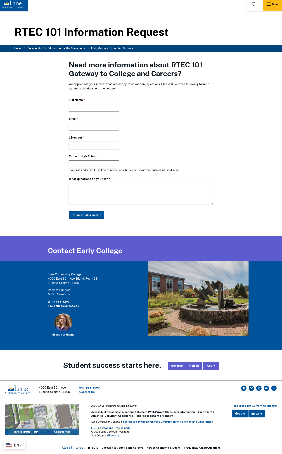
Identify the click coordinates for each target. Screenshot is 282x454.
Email (72, 118)
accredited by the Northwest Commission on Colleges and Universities (167, 421)
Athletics (96, 415)
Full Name (76, 100)
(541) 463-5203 (59, 301)
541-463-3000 (90, 387)
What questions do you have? (89, 179)
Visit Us (194, 365)
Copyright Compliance (118, 415)
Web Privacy (156, 411)
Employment (204, 411)
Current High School (83, 156)
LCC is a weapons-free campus (110, 427)
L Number (75, 137)
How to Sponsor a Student (163, 447)
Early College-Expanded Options (112, 48)
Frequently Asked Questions (202, 447)
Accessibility (99, 411)
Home (18, 48)
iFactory (113, 434)
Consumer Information (179, 411)
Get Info (177, 365)
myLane (255, 413)
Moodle (238, 413)
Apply (211, 365)
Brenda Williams (63, 334)
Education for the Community (66, 48)
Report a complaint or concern (153, 415)
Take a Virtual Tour (25, 431)
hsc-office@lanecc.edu (64, 306)
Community (34, 48)
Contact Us (88, 392)
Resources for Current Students (253, 405)
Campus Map (62, 431)
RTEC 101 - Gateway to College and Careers (115, 447)
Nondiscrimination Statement (128, 411)
